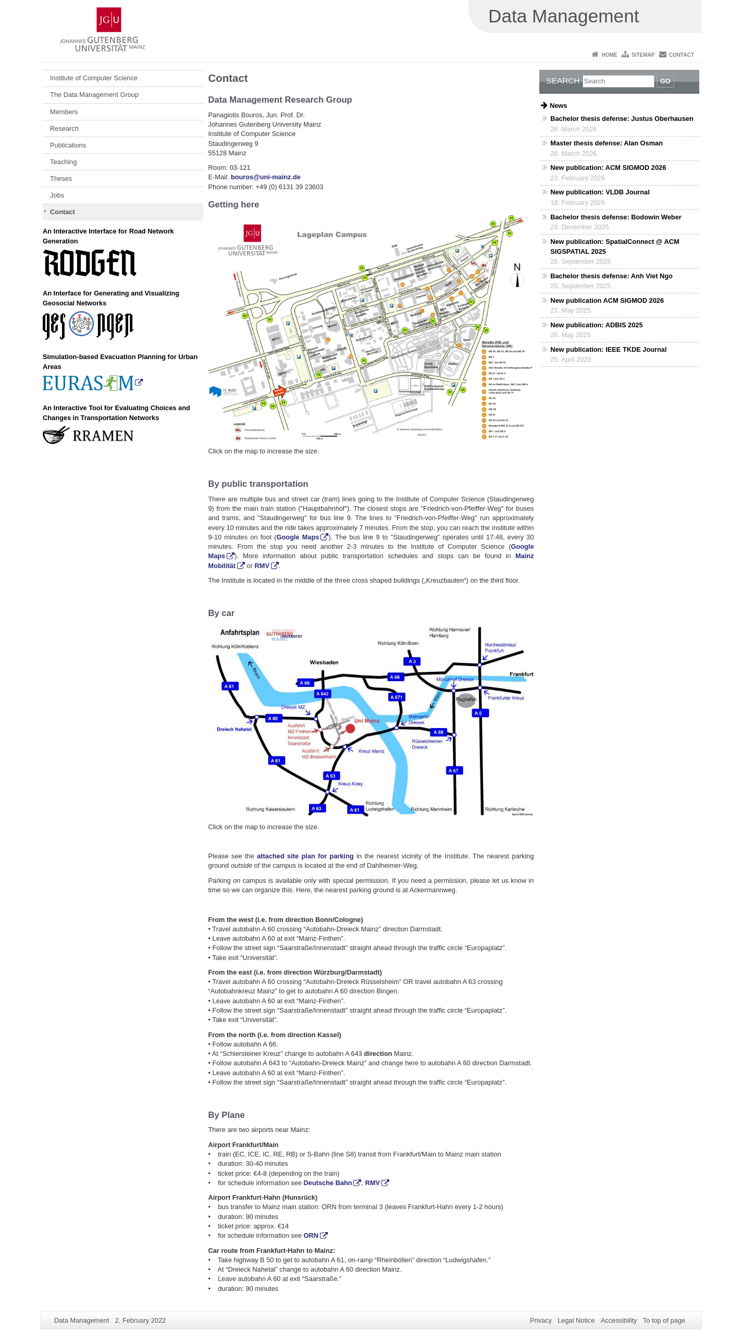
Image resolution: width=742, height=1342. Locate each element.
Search (563, 80)
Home (609, 55)
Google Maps (298, 537)
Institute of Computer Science (94, 78)
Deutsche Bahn (328, 1183)
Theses (61, 178)
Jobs (57, 195)
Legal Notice (576, 1320)
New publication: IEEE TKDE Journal (608, 349)
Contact (681, 55)
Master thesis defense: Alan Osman (606, 143)
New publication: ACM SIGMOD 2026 (608, 167)
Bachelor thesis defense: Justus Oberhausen (622, 118)
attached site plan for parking (305, 856)
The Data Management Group (94, 95)
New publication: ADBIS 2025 (596, 325)
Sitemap (643, 55)
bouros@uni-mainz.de (266, 177)
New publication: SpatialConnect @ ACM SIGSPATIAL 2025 (614, 246)
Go (665, 81)
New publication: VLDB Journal (600, 192)
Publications (68, 145)
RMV (262, 566)
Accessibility (619, 1320)
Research (64, 128)
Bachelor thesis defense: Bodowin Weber (616, 217)
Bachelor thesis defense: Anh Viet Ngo (611, 276)
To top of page (664, 1320)
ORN (311, 1235)
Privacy (541, 1320)
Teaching (63, 162)
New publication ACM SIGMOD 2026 (607, 300)
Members (64, 112)
